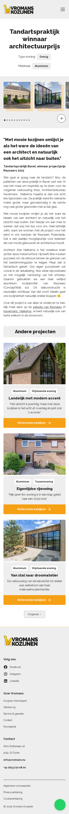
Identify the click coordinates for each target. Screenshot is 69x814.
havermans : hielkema (17, 311)
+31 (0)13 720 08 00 (14, 767)
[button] (62, 9)
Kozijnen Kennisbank (15, 700)
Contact (7, 720)
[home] (18, 9)
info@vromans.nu (14, 759)
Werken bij (9, 707)
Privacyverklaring (12, 792)
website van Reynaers (47, 307)
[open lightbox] (16, 95)
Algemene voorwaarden (17, 785)
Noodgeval (9, 726)
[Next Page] (34, 614)
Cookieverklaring (12, 798)
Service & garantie (13, 713)
